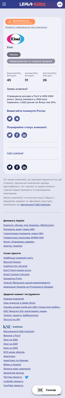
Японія (14, 54)
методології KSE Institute (35, 204)
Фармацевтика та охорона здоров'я (31, 61)
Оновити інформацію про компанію (26, 27)
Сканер (51, 389)
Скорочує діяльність (22, 21)
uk (60, 4)
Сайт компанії (15, 153)
